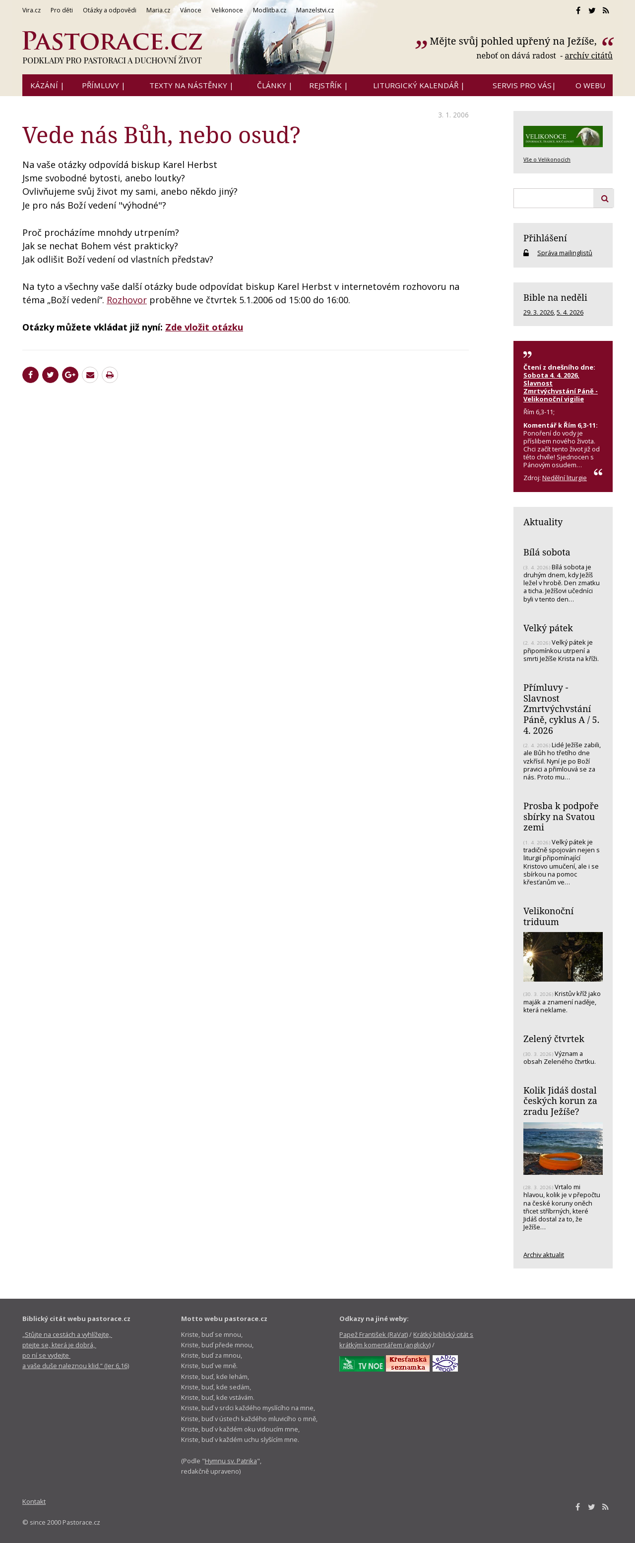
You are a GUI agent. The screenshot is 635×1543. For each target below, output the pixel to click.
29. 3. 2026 (538, 312)
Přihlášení (545, 238)
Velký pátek (548, 628)
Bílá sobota (547, 552)
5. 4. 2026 (570, 312)
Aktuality (543, 522)
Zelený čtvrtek (553, 1039)
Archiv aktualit (543, 1254)
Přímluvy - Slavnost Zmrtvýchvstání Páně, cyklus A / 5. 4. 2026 (561, 708)
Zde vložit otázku (204, 327)
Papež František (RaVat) (373, 1334)
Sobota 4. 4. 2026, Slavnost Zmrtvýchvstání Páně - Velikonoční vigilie (560, 387)
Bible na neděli (555, 297)
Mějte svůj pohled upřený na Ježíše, (514, 41)
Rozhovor (127, 300)
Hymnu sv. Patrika (231, 1460)
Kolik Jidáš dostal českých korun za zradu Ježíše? (560, 1100)
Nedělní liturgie (564, 477)
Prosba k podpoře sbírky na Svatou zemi (561, 816)
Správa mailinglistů (564, 252)
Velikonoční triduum (548, 916)
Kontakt (34, 1501)
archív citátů (589, 55)
